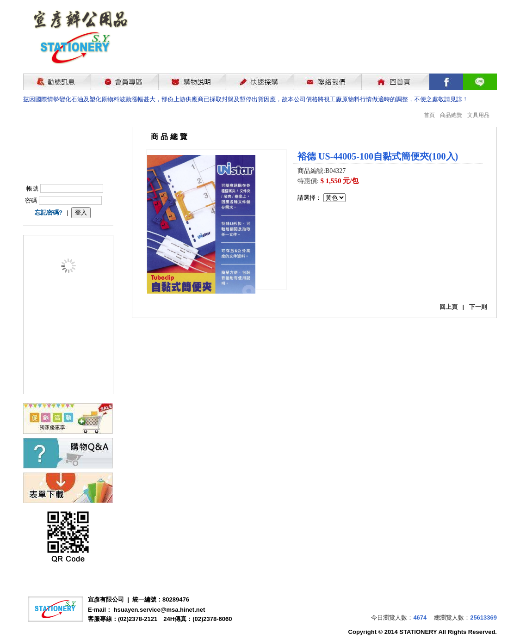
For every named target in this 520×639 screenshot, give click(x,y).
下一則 (478, 306)
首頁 (429, 115)
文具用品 (478, 115)
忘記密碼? (48, 212)
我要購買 (321, 227)
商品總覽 (451, 115)
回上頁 (449, 306)
